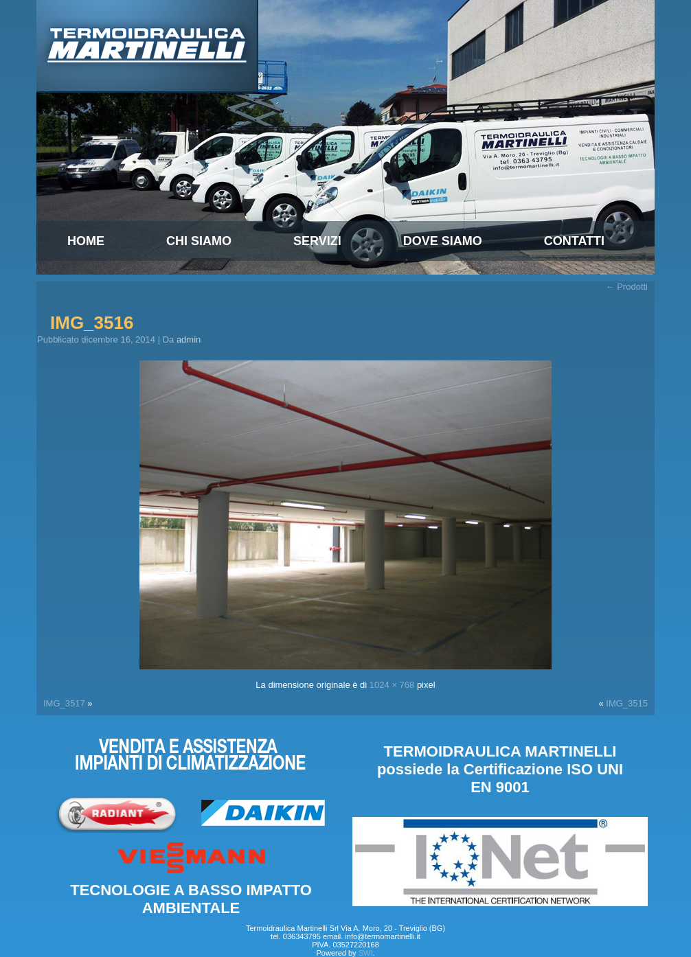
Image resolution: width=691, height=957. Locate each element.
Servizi (317, 241)
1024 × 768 (392, 685)
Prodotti (627, 286)
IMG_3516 (91, 322)
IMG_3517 (64, 703)
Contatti (574, 241)
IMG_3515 (627, 703)
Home (85, 241)
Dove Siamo (442, 241)
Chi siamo (198, 241)
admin (189, 339)
